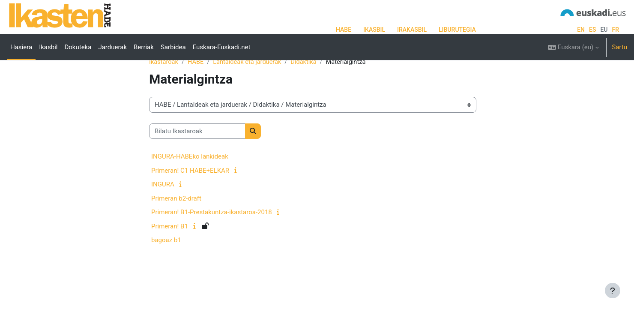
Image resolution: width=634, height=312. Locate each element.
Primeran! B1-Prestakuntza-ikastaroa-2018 (211, 239)
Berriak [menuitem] (144, 47)
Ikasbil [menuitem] (48, 47)
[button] (573, 47)
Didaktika (307, 89)
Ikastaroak (164, 89)
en (581, 29)
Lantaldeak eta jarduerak (250, 89)
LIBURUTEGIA (457, 29)
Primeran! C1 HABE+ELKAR (190, 197)
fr (615, 29)
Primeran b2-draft (176, 225)
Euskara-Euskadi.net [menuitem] (222, 47)
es (592, 29)
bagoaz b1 (166, 267)
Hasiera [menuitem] (21, 47)
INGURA (162, 212)
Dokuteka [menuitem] (77, 47)
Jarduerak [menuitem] (112, 47)
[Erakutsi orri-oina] (612, 290)
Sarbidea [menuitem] (173, 47)
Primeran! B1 (169, 253)
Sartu (619, 47)
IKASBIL (374, 29)
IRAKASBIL (412, 29)
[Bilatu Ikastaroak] (197, 158)
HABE (343, 29)
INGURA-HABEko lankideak (189, 184)
